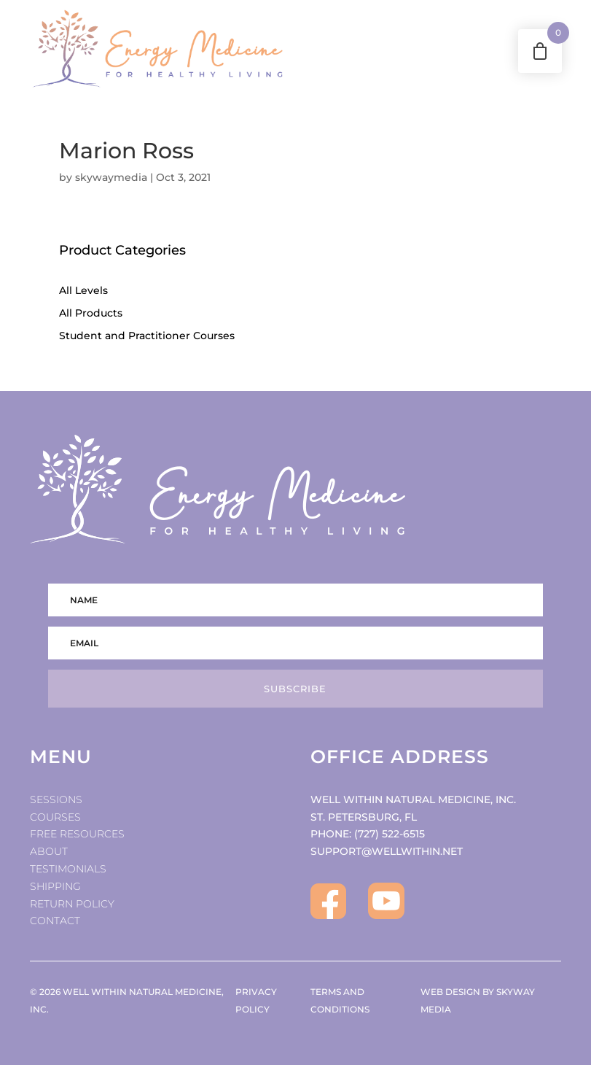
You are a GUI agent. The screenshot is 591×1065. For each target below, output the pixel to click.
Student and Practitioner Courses (147, 335)
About (49, 851)
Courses (55, 817)
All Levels (83, 290)
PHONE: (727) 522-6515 (367, 833)
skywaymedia (111, 177)
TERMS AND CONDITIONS (339, 1000)
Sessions (56, 799)
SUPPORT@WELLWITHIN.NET (386, 851)
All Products (90, 313)
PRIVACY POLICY (256, 1000)
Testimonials (68, 868)
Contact (55, 920)
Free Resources (77, 833)
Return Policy (72, 903)
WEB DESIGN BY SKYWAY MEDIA (477, 1000)
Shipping (55, 886)
